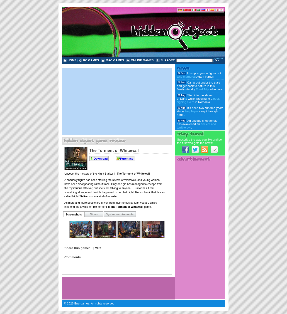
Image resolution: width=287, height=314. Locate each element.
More (98, 248)
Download (101, 158)
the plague (191, 111)
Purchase (127, 158)
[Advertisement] (117, 101)
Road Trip (202, 89)
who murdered (186, 76)
